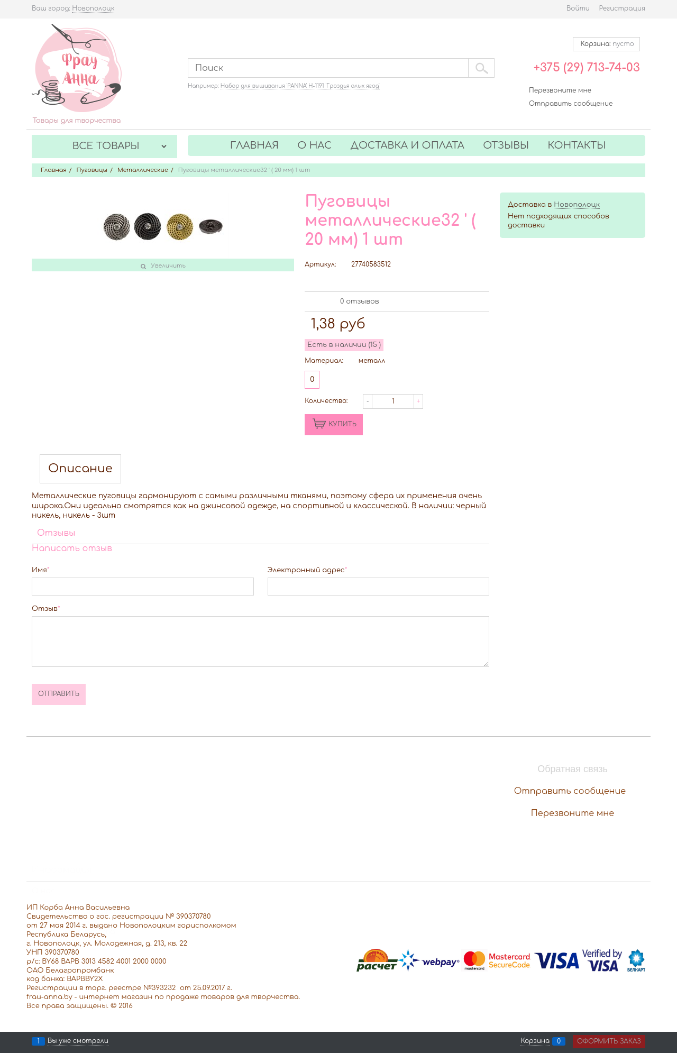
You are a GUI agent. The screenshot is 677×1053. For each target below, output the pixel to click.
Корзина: (606, 44)
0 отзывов (359, 301)
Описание (80, 469)
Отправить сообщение (570, 103)
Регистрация (622, 8)
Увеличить (168, 265)
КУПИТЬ (342, 424)
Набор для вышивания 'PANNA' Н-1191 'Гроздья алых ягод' (300, 86)
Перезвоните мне (560, 90)
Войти (578, 8)
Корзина (535, 1041)
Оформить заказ (609, 1041)
